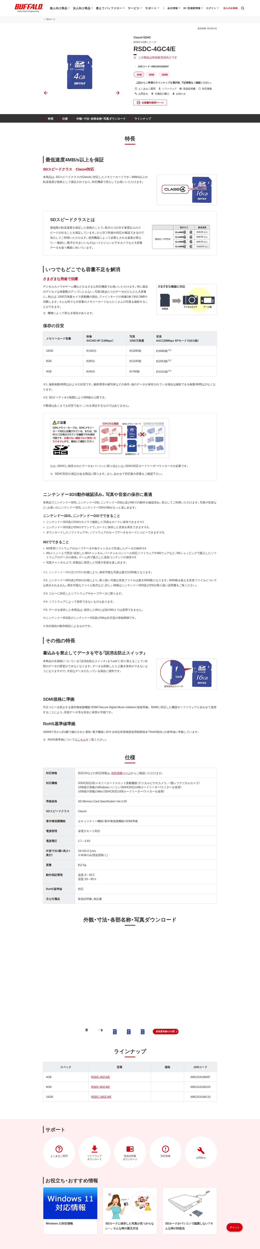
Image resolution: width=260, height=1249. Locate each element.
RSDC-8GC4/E (100, 1087)
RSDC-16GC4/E (101, 1097)
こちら (81, 739)
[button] (166, 1031)
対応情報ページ (121, 773)
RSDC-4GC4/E (100, 1077)
